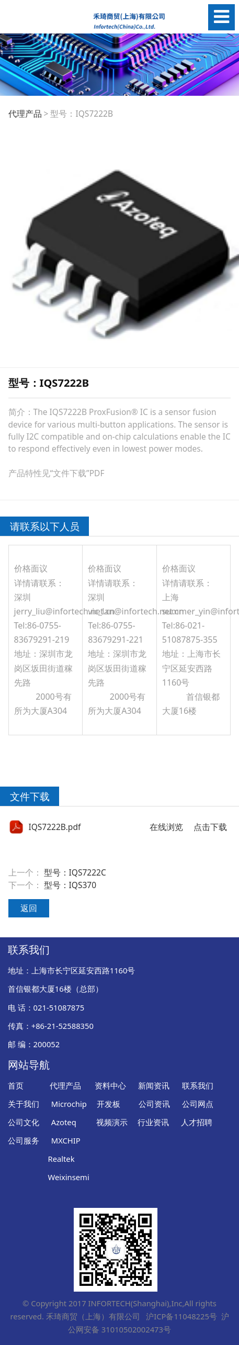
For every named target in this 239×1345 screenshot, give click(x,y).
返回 (28, 908)
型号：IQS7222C (75, 872)
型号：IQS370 (70, 885)
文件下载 (30, 796)
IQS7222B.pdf (54, 827)
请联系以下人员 (44, 526)
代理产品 (25, 113)
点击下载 (210, 827)
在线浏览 (166, 827)
